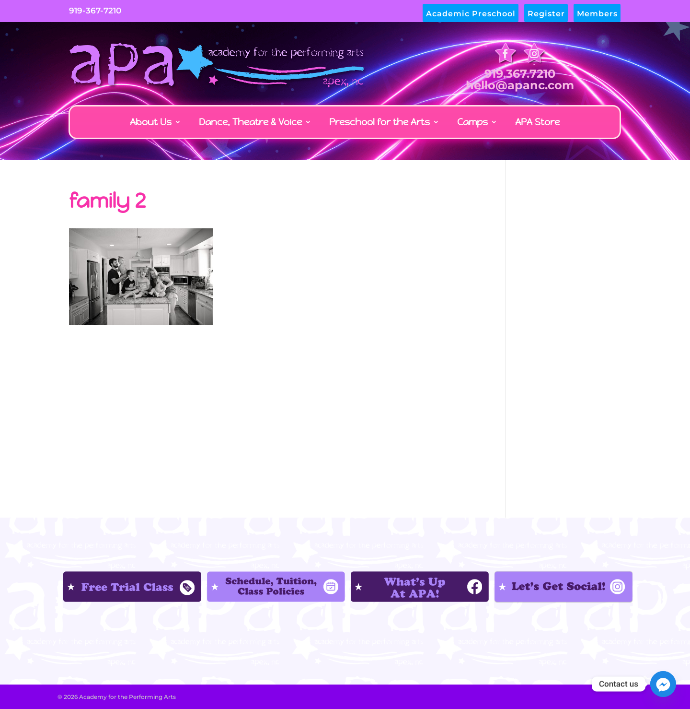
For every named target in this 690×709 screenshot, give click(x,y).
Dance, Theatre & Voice (250, 122)
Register (546, 14)
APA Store (537, 122)
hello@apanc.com (520, 85)
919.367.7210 (519, 74)
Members (597, 14)
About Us (151, 122)
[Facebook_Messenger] (663, 684)
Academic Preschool (471, 14)
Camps (472, 122)
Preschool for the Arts (379, 122)
